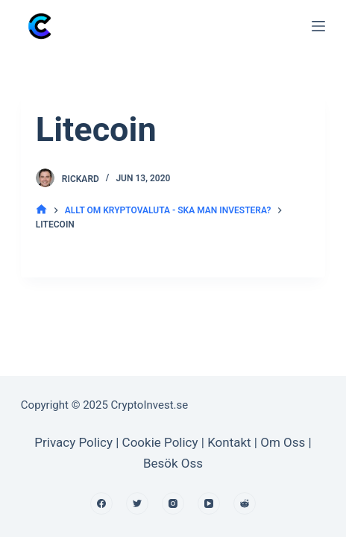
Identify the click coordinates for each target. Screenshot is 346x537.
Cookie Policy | (165, 442)
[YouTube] (209, 503)
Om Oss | (285, 442)
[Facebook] (101, 503)
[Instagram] (173, 503)
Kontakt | (233, 442)
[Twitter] (137, 503)
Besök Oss (173, 463)
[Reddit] (244, 503)
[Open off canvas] (318, 26)
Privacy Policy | (76, 442)
